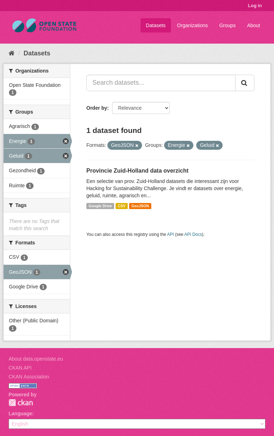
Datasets (156, 25)
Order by (96, 108)
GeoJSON (140, 206)
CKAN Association (29, 377)
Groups (227, 25)
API (170, 234)
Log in (255, 5)
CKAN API (20, 368)
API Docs (193, 234)
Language (20, 413)
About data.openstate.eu (36, 359)
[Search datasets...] (160, 83)
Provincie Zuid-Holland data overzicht (137, 171)
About (253, 25)
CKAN (21, 402)
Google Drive (100, 206)
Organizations (192, 25)
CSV (122, 206)
